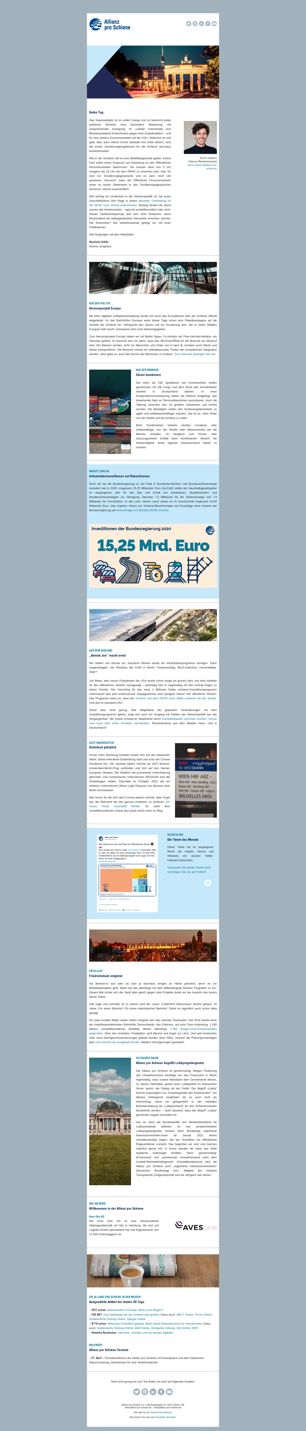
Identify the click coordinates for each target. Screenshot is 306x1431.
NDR (195, 1328)
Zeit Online (183, 1328)
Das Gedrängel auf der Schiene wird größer (131, 1314)
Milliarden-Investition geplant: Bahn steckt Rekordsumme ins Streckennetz (155, 1323)
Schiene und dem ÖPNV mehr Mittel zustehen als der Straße (175, 698)
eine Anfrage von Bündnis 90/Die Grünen (142, 510)
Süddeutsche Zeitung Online (107, 1319)
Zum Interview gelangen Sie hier (194, 354)
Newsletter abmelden (165, 1417)
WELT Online (185, 1314)
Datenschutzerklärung (160, 1412)
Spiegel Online (136, 1319)
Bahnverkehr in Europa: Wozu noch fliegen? (135, 1310)
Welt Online (142, 1328)
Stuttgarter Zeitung (163, 1328)
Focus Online (203, 1314)
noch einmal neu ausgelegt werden (117, 1042)
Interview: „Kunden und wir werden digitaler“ (146, 1332)
